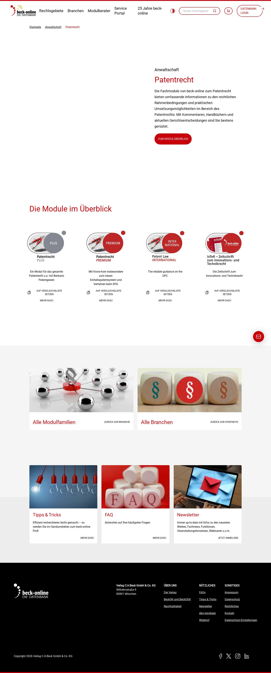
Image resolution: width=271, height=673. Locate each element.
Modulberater (99, 11)
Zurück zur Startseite (224, 422)
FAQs (202, 592)
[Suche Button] (215, 11)
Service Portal (120, 10)
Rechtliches (232, 606)
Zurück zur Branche (117, 422)
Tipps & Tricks (207, 599)
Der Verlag (170, 592)
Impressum (231, 592)
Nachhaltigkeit (172, 606)
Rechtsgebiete (51, 11)
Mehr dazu (46, 300)
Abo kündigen (207, 613)
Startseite (35, 27)
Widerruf (204, 620)
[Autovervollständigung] (215, 11)
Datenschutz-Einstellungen (241, 620)
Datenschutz (232, 599)
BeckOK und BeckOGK (177, 599)
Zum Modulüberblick (173, 139)
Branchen (76, 11)
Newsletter (205, 606)
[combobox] (199, 11)
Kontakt (229, 613)
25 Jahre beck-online (150, 10)
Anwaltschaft (53, 27)
